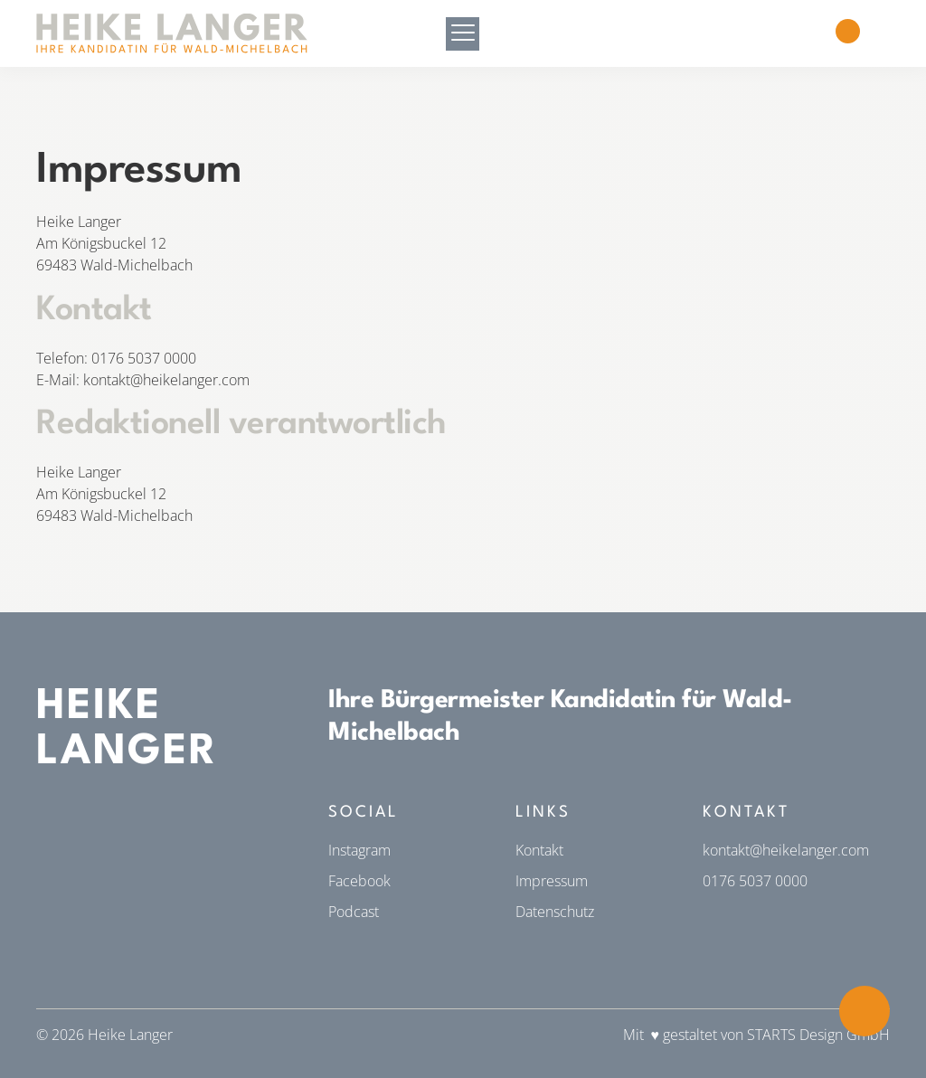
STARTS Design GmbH (818, 1035)
